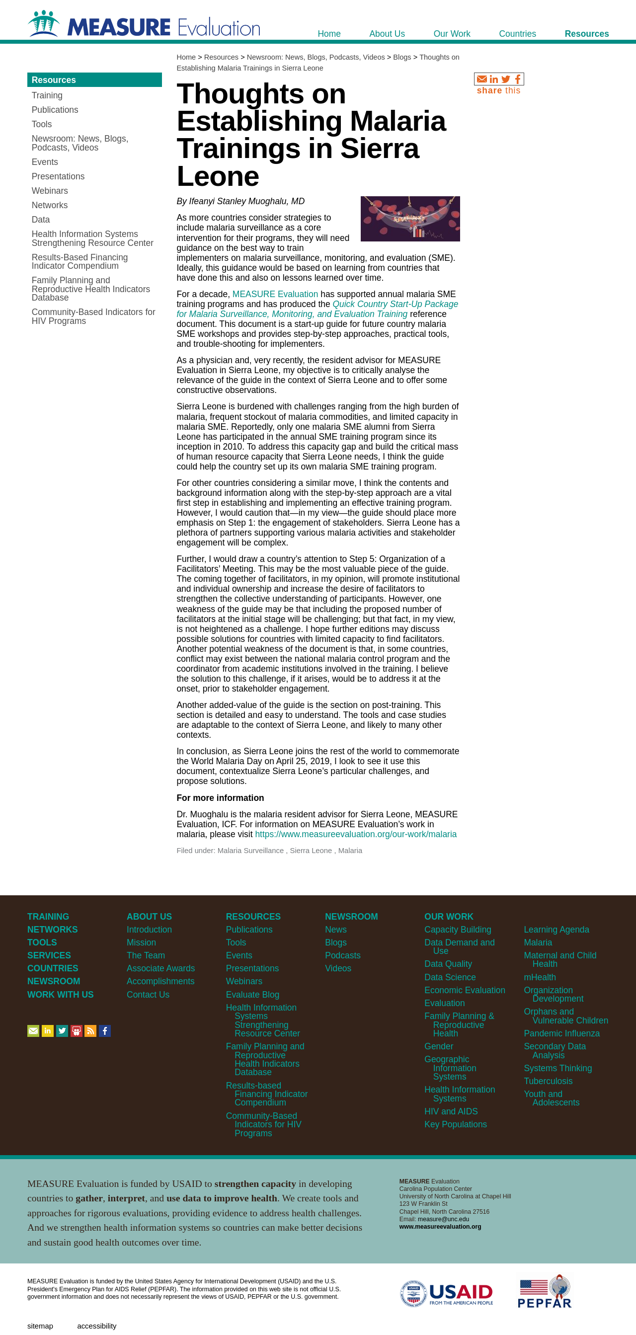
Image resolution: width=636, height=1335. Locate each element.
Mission (141, 942)
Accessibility (96, 1326)
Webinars (244, 981)
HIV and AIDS (451, 1111)
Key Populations (455, 1124)
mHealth (540, 977)
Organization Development (553, 994)
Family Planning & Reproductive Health (459, 1024)
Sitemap (40, 1326)
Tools (236, 942)
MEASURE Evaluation (275, 294)
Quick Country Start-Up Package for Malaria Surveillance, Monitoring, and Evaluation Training (317, 309)
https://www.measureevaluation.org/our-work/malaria (356, 834)
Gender (438, 1046)
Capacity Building (457, 930)
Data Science (450, 977)
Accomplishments (161, 981)
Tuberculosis (548, 1081)
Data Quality (448, 964)
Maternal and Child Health (560, 959)
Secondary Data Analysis (555, 1050)
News (336, 930)
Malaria (538, 942)
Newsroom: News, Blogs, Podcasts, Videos (316, 57)
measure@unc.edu (443, 1219)
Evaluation (444, 1003)
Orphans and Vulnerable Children (566, 1016)
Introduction (149, 930)
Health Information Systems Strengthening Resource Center (263, 1020)
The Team (146, 955)
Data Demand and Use (459, 947)
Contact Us (148, 995)
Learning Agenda (556, 930)
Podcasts (343, 955)
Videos (338, 968)
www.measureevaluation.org (440, 1226)
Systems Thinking (558, 1068)
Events (239, 955)
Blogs (402, 57)
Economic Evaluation (464, 990)
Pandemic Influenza (562, 1033)
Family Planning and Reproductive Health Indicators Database (265, 1059)
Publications (249, 930)
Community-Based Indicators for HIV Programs (264, 1124)
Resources (221, 57)
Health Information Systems (459, 1094)
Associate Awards (161, 968)
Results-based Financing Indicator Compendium (267, 1094)
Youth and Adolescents (551, 1098)
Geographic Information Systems (450, 1068)
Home (186, 57)
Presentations (252, 968)
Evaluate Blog (253, 995)
